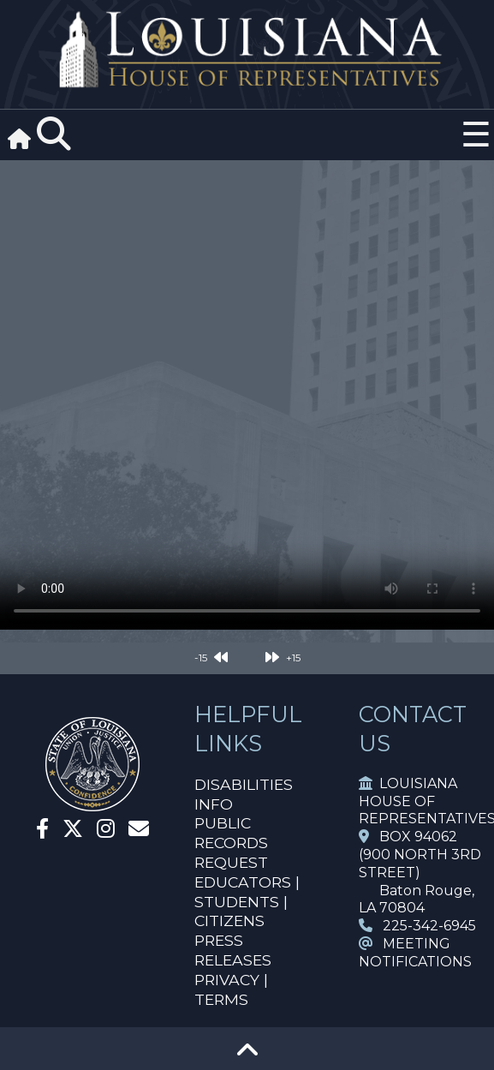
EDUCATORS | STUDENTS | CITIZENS (247, 901)
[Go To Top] (247, 1056)
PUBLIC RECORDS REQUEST (231, 842)
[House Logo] (247, 50)
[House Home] (92, 804)
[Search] (54, 134)
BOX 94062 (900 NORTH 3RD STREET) (420, 854)
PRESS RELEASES (232, 950)
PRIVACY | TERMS (231, 989)
